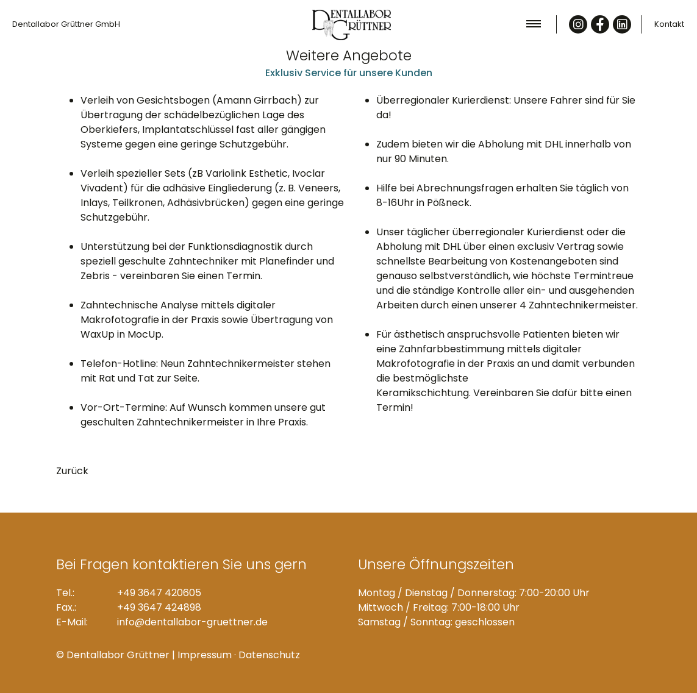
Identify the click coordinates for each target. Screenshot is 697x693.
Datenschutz (269, 655)
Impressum (204, 655)
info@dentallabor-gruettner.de (192, 622)
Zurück (72, 471)
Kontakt (669, 24)
